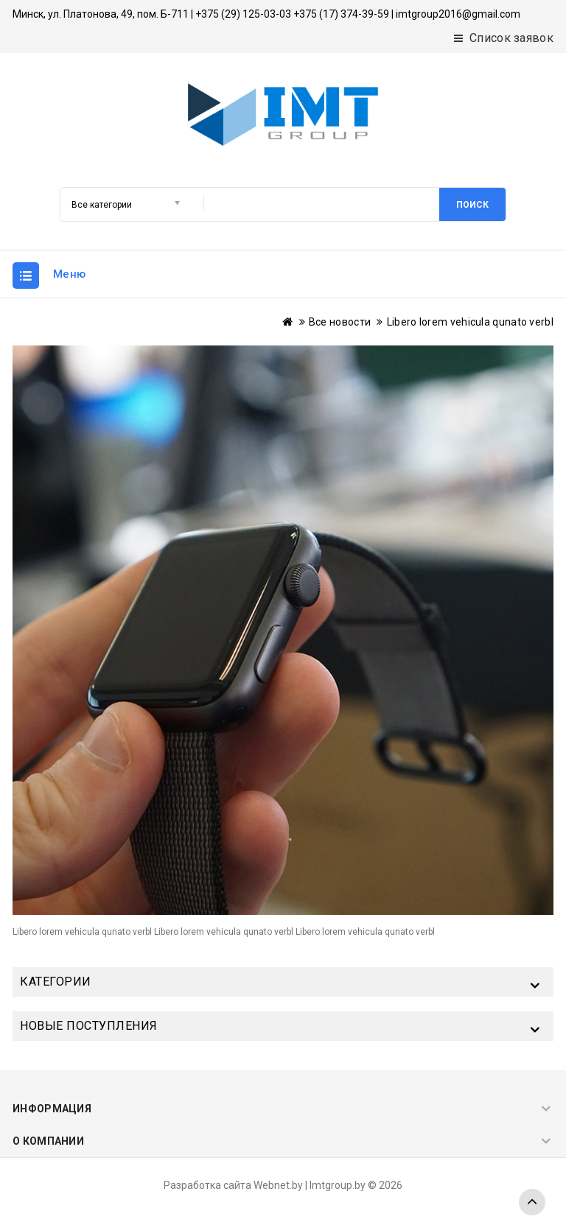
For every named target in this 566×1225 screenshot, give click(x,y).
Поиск (472, 205)
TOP (532, 1202)
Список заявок (503, 38)
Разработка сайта (207, 1185)
